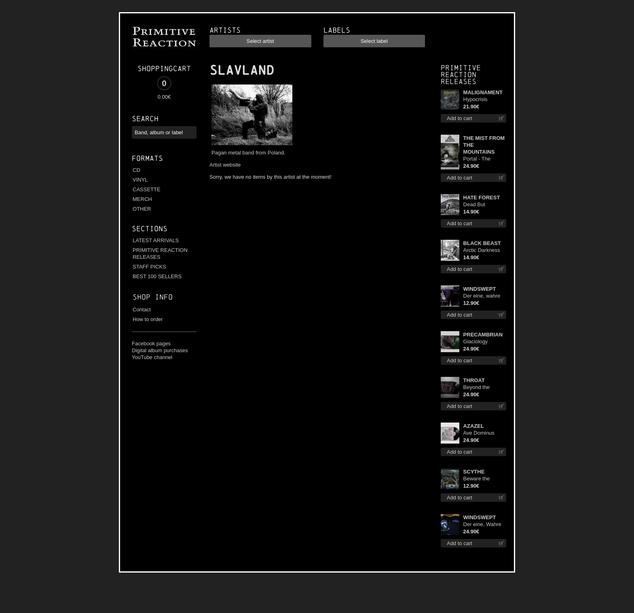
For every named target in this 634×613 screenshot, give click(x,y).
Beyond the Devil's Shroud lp (483, 387)
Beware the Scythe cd (476, 479)
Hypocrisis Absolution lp (478, 99)
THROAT (474, 380)
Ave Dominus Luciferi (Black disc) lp (480, 433)
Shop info (153, 297)
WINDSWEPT (479, 289)
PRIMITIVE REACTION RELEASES (160, 253)
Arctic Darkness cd (481, 250)
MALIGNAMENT (483, 92)
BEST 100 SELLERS (157, 276)
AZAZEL (473, 426)
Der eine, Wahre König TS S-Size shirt (482, 524)
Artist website (225, 165)
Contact (142, 309)
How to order (148, 319)
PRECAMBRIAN (483, 335)
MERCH (142, 199)
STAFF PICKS (149, 267)
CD (136, 170)
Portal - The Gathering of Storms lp (477, 159)
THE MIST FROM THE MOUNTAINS (484, 145)
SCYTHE (474, 472)
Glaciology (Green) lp (475, 341)
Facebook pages (151, 343)
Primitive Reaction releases (461, 74)
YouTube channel (152, 357)
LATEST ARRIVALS (156, 240)
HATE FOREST (481, 197)
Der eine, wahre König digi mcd (482, 296)
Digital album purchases (160, 350)
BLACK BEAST (482, 243)
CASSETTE (147, 189)
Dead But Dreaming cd (478, 204)
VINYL (140, 180)
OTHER (142, 209)
